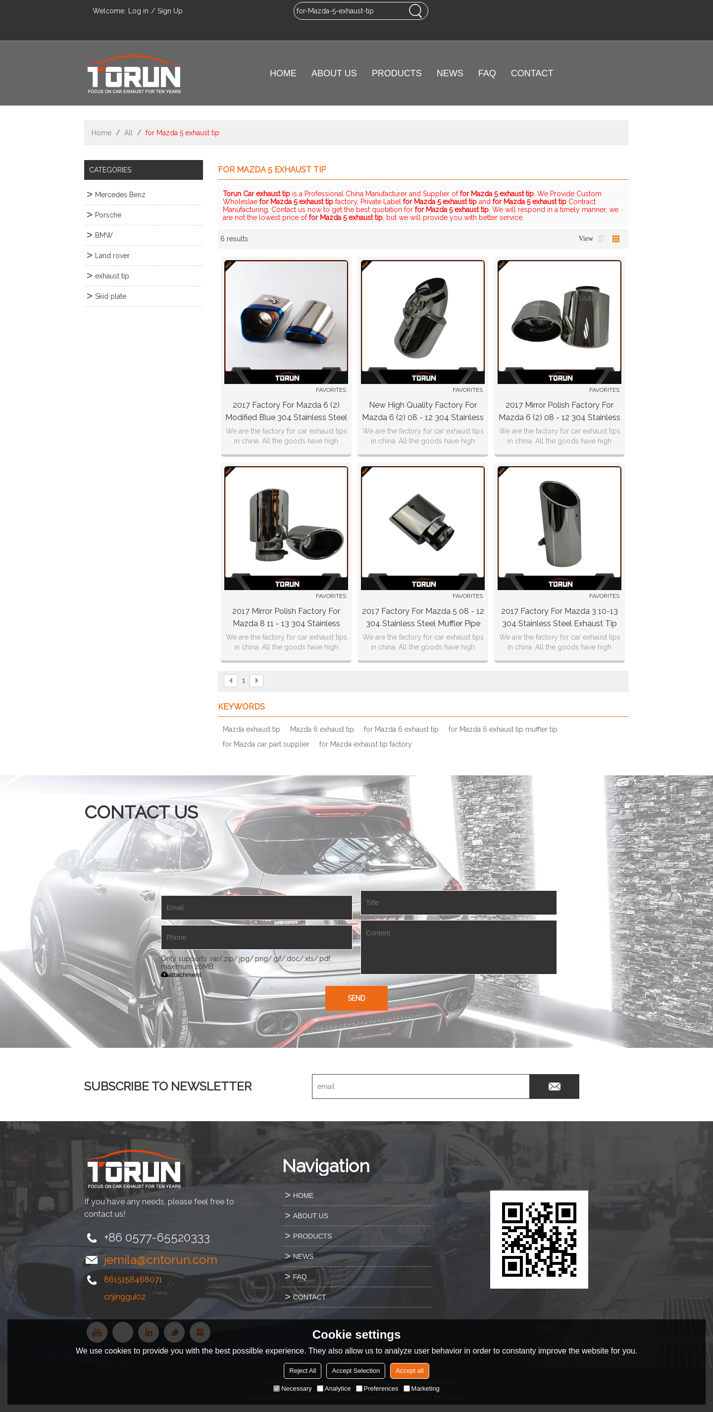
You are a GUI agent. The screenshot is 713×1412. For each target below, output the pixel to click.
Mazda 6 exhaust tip (322, 729)
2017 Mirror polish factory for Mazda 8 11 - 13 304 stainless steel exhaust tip (286, 618)
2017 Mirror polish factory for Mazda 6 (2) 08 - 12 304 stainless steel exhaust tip (559, 412)
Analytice (334, 1388)
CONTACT (532, 73)
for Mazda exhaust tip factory (365, 744)
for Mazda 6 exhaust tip (401, 729)
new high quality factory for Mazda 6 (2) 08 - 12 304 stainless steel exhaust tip (423, 412)
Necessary (292, 1388)
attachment (181, 974)
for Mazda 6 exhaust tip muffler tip (503, 729)
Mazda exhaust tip (251, 729)
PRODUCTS (397, 73)
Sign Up (170, 11)
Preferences (377, 1388)
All (128, 133)
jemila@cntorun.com (160, 1259)
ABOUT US (334, 73)
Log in (138, 11)
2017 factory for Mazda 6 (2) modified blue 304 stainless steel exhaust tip (286, 412)
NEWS (450, 73)
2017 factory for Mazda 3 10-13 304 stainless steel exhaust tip (559, 617)
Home (101, 133)
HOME (283, 73)
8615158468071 (133, 1279)
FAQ (487, 73)
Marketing (422, 1388)
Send (356, 998)
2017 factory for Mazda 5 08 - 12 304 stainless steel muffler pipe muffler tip (423, 618)
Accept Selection (356, 1370)
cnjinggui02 (125, 1297)
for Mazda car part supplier (266, 744)
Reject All (302, 1370)
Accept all (409, 1370)
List (602, 239)
